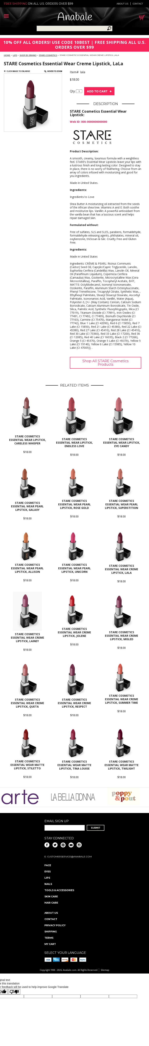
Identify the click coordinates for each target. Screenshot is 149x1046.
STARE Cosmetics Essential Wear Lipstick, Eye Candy (121, 442)
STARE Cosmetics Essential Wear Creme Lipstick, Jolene (74, 632)
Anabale (74, 17)
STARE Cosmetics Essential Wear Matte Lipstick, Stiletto (27, 764)
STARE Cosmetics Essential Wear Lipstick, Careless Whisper (27, 439)
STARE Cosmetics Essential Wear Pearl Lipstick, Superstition (121, 504)
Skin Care (51, 896)
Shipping (50, 931)
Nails (48, 884)
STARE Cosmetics (48, 55)
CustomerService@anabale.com (69, 856)
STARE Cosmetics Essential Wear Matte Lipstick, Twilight (122, 765)
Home (7, 55)
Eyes (47, 871)
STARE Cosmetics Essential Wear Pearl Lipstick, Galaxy (27, 506)
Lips (15, 55)
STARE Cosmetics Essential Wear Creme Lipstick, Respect (74, 703)
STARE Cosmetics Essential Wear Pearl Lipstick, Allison (27, 568)
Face (47, 865)
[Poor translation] (14, 992)
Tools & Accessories (59, 890)
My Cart (50, 944)
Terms (48, 937)
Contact (138, 3)
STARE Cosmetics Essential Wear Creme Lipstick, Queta (27, 703)
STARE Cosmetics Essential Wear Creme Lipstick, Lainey (27, 637)
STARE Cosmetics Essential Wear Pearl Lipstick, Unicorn (74, 568)
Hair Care (51, 902)
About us (122, 3)
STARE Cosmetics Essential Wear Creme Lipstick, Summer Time (121, 699)
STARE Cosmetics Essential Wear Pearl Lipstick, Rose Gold (74, 504)
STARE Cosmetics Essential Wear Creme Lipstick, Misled (121, 635)
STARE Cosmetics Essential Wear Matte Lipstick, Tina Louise (74, 765)
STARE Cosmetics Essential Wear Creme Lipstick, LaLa (121, 569)
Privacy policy (55, 925)
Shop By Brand (28, 55)
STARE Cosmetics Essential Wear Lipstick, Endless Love (74, 442)
